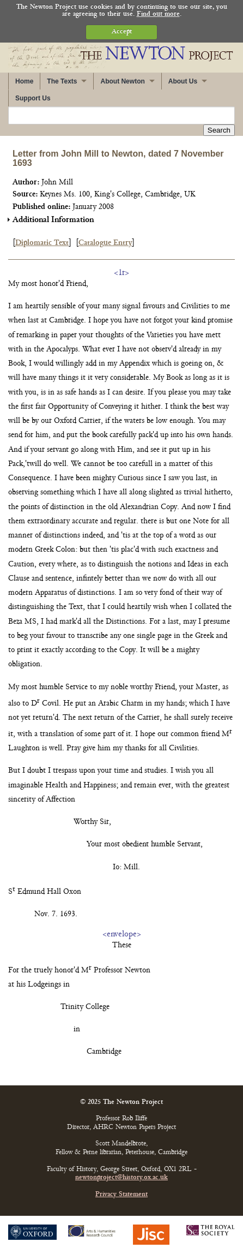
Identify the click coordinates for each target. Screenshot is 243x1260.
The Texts (62, 81)
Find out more (158, 14)
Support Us (33, 98)
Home (24, 81)
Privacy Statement (121, 1194)
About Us (182, 81)
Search (219, 130)
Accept (122, 31)
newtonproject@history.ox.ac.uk (121, 1177)
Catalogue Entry (105, 243)
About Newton (122, 81)
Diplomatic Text (42, 243)
